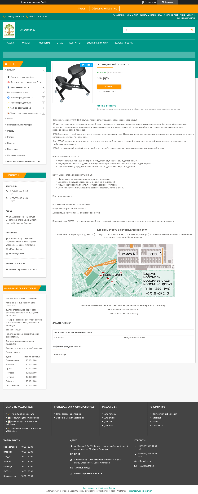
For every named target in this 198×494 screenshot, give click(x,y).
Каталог (26, 42)
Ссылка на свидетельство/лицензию (24, 348)
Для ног (108, 421)
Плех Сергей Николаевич (68, 414)
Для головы (110, 414)
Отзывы (10, 131)
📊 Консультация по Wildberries (23, 418)
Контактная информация (165, 414)
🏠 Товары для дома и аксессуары (23, 113)
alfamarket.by (15, 249)
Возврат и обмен (124, 42)
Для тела (108, 425)
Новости (11, 143)
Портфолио (12, 149)
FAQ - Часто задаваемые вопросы (23, 161)
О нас (60, 42)
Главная (10, 42)
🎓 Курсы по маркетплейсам (20, 77)
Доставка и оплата (97, 42)
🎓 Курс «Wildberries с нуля (21, 414)
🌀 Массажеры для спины (19, 97)
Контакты (74, 42)
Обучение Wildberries (104, 8)
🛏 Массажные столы (17, 92)
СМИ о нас (158, 425)
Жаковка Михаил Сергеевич (70, 418)
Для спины (109, 418)
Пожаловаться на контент (140, 491)
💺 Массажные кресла (18, 87)
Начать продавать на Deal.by (34, 2)
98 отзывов (150, 2)
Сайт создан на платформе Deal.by (99, 488)
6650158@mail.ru (17, 253)
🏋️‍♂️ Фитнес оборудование (19, 108)
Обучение (44, 42)
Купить (108, 86)
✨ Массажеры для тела (19, 103)
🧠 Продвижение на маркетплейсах (24, 82)
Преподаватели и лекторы (19, 125)
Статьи (10, 137)
